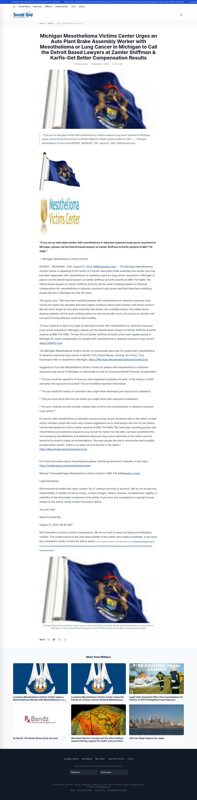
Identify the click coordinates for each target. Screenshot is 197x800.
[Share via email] (59, 639)
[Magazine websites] (83, 772)
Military (48, 6)
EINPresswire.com (104, 266)
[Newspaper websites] (113, 772)
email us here (132, 473)
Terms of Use (100, 790)
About (82, 6)
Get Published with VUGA (117, 790)
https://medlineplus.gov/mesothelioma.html (65, 465)
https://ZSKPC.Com (50, 343)
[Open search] (181, 14)
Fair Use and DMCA (84, 790)
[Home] (14, 6)
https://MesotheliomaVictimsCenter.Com (63, 449)
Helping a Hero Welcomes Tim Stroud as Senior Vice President (36, 2)
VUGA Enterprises (103, 787)
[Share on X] (48, 639)
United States (61, 6)
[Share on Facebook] (54, 639)
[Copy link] (65, 639)
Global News (24, 6)
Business (38, 6)
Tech (73, 6)
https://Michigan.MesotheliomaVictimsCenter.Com (118, 359)
